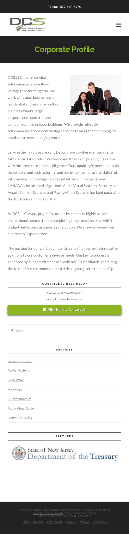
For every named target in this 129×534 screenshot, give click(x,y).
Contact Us (100, 522)
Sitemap (84, 522)
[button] (118, 25)
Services (38, 522)
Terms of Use (54, 522)
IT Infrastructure (19, 399)
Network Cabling (20, 417)
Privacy (70, 522)
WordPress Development (48, 513)
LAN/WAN (16, 380)
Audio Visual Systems (23, 408)
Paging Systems (19, 370)
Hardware (15, 389)
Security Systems (20, 361)
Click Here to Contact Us (64, 309)
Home (25, 522)
